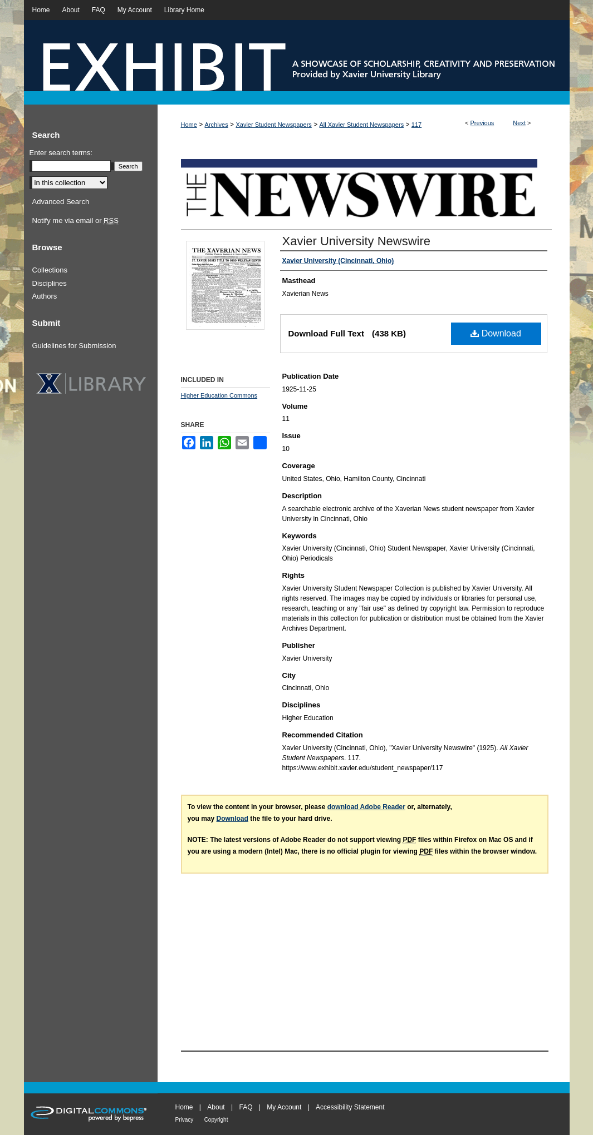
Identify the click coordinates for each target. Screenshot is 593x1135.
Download (496, 333)
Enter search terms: (61, 152)
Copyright (216, 1120)
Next (519, 123)
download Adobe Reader (366, 807)
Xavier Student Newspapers (273, 124)
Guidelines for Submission (74, 345)
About (215, 1107)
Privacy (184, 1120)
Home (189, 124)
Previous (482, 123)
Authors (44, 296)
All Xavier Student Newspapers (362, 124)
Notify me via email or (75, 220)
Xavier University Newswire (356, 241)
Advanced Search (61, 201)
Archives (216, 124)
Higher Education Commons (219, 395)
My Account (284, 1107)
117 (416, 124)
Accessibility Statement (350, 1107)
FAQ (245, 1107)
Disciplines (49, 283)
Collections (50, 270)
